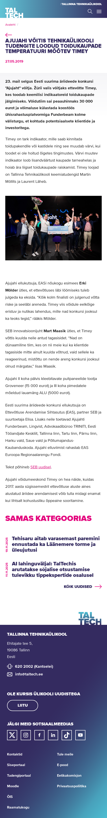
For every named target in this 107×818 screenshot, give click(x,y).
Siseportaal (16, 765)
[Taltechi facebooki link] (39, 735)
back (8, 34)
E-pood (62, 765)
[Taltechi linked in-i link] (53, 735)
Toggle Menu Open (99, 11)
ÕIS (10, 797)
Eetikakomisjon (69, 775)
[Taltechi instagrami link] (26, 735)
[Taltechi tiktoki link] (67, 735)
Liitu (23, 705)
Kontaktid (14, 754)
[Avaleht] (14, 13)
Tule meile (65, 754)
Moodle (13, 786)
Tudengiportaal (19, 775)
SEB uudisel (40, 467)
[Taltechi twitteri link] (12, 735)
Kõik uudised (78, 587)
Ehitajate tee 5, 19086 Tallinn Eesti (20, 650)
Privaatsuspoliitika (71, 786)
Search (90, 11)
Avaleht (10, 24)
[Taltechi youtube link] (80, 735)
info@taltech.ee (29, 674)
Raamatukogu (18, 807)
